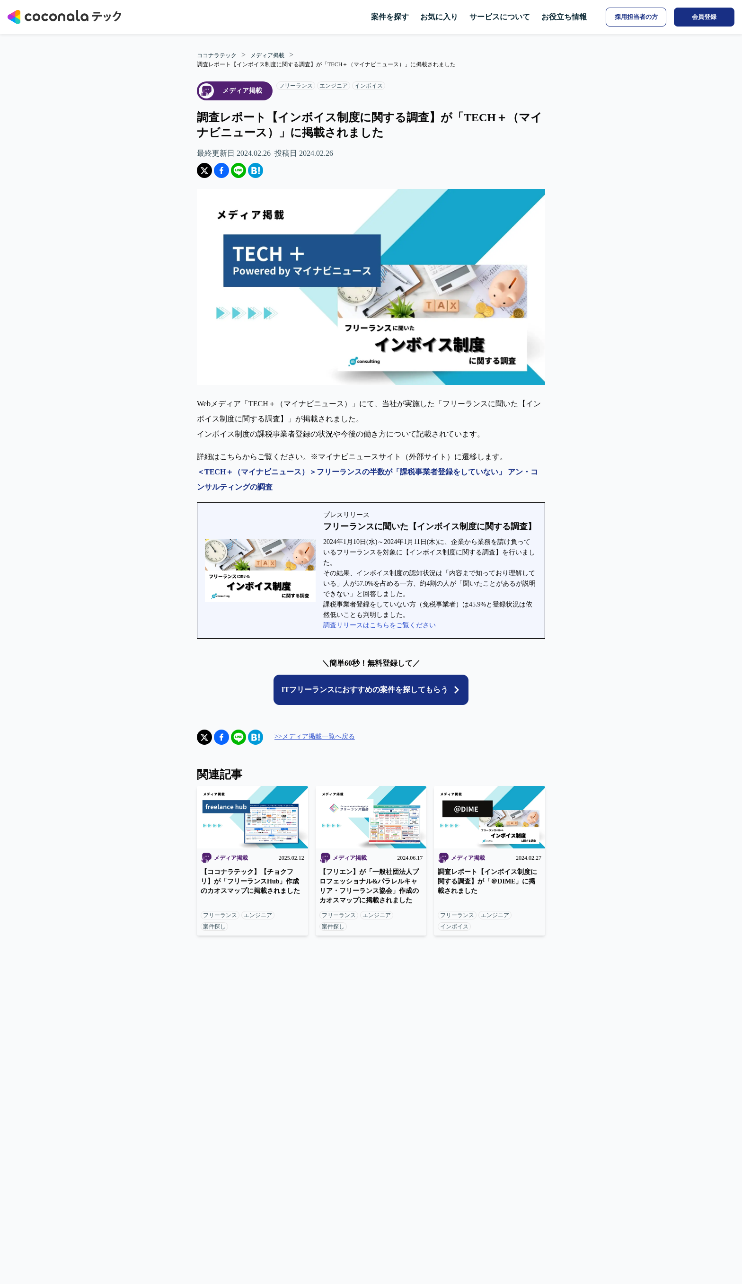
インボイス (368, 85)
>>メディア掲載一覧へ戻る (314, 736)
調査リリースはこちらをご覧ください (379, 625)
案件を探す (390, 17)
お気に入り (439, 17)
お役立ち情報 (564, 17)
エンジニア (333, 85)
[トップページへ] (64, 17)
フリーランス (296, 85)
